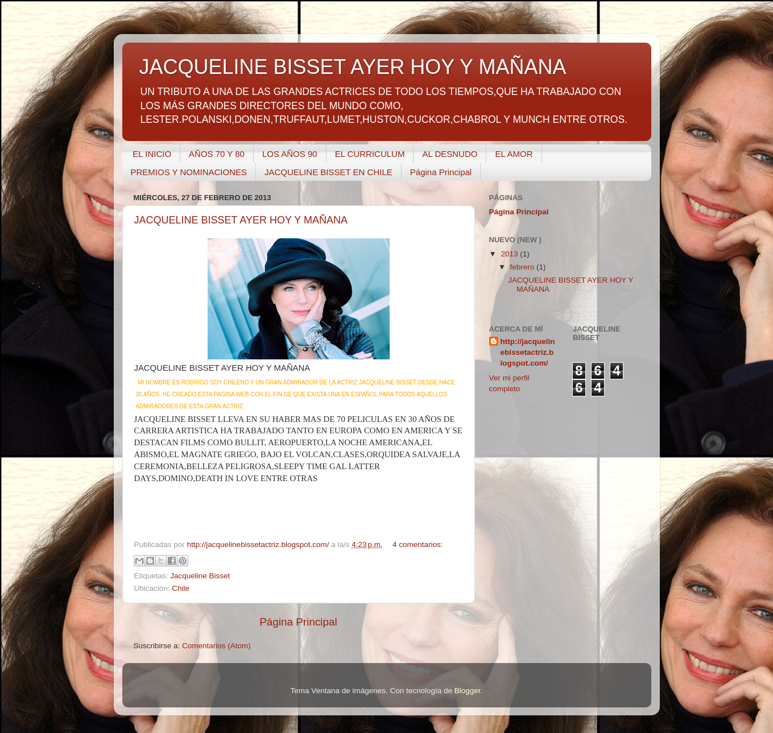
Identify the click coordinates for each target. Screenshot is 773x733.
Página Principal (441, 172)
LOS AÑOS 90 (289, 154)
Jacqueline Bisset (200, 576)
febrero (523, 267)
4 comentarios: (417, 544)
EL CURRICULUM (370, 154)
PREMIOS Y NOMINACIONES (189, 172)
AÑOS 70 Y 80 (217, 154)
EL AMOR (513, 154)
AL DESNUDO (449, 154)
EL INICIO (152, 154)
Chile (180, 588)
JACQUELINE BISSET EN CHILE (328, 172)
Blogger (467, 690)
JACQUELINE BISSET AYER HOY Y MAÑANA (241, 220)
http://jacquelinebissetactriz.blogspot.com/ (528, 352)
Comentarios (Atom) (216, 645)
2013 (510, 254)
